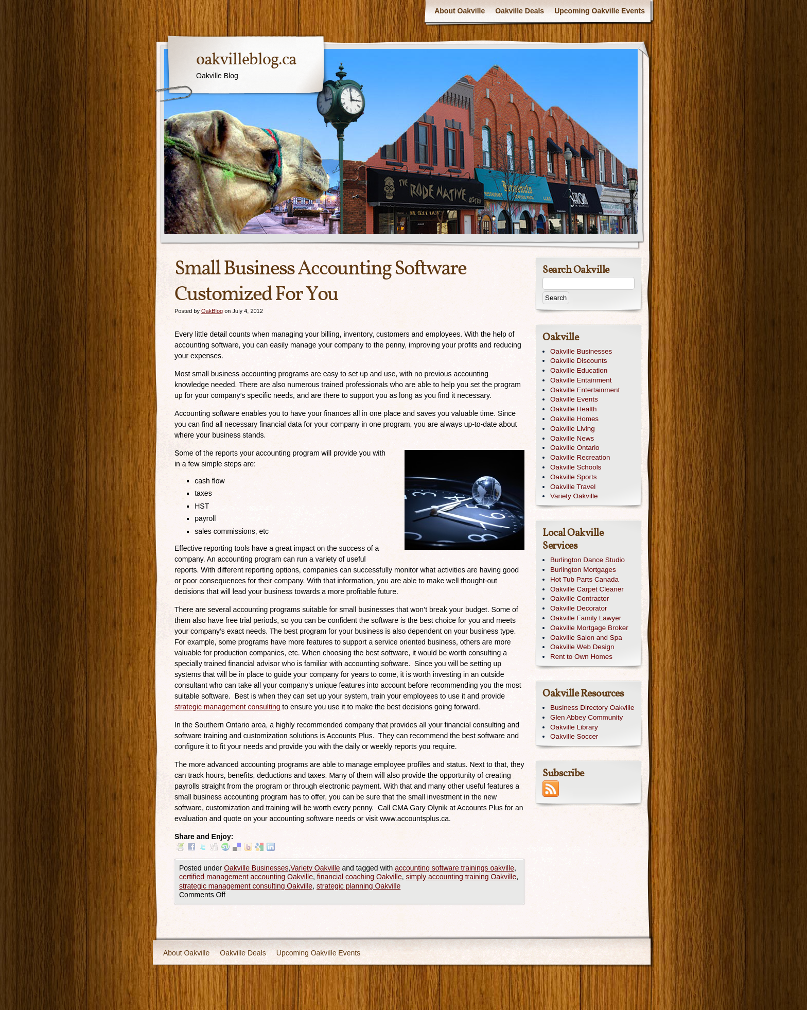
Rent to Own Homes (581, 656)
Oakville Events (574, 399)
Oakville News (572, 438)
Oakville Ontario (575, 447)
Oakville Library (574, 727)
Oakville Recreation (580, 457)
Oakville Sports (573, 477)
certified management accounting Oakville (246, 877)
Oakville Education (578, 370)
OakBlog (212, 311)
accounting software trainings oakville (454, 868)
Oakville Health (573, 409)
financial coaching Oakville (359, 877)
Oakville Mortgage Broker (589, 628)
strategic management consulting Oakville (245, 886)
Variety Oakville (315, 868)
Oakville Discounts (578, 360)
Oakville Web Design (582, 647)
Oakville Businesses (256, 868)
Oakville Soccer (574, 736)
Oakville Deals (519, 11)
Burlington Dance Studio (587, 560)
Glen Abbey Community (586, 717)
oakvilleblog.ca (246, 60)
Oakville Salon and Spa (586, 637)
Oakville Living (572, 428)
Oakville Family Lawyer (585, 618)
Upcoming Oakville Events (599, 11)
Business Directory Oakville (592, 707)
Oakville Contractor (579, 598)
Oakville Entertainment (585, 390)
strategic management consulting (227, 707)
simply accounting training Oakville (461, 877)
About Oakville (459, 11)
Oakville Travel (572, 487)
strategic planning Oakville (358, 886)
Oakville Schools (575, 467)
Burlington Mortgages (583, 569)
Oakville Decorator (578, 608)
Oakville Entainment (581, 380)
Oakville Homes (574, 419)
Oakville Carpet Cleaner (587, 589)
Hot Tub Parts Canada (584, 579)
